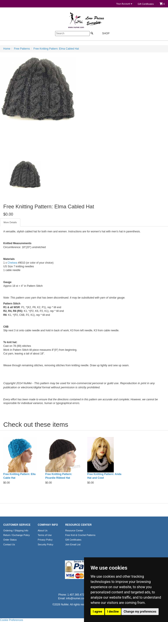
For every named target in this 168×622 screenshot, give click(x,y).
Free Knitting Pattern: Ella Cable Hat (19, 476)
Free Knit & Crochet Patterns (80, 535)
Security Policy (45, 544)
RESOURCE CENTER (78, 524)
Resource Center (74, 530)
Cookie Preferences (11, 620)
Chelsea (12, 262)
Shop (103, 33)
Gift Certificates (146, 4)
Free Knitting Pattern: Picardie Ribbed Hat (58, 476)
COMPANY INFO (48, 524)
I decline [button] (113, 611)
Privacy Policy (45, 539)
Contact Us (9, 544)
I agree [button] (97, 611)
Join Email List (72, 544)
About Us (42, 530)
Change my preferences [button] (140, 611)
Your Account (124, 3)
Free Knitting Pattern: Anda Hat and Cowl (104, 476)
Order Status (10, 539)
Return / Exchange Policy (16, 535)
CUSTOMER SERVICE (16, 524)
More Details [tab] (10, 222)
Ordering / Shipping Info (15, 530)
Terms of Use (45, 535)
